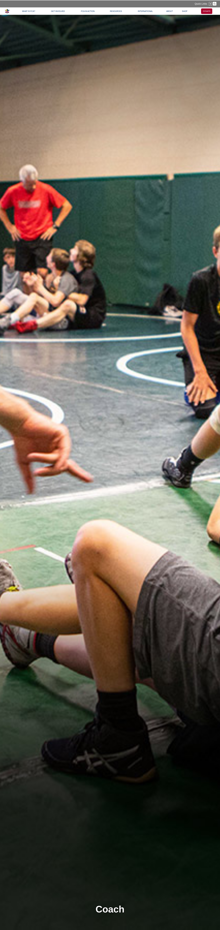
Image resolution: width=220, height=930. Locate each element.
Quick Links (201, 3)
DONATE (207, 11)
